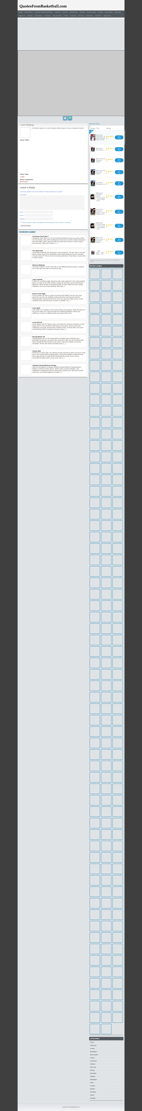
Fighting (47, 16)
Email (22, 218)
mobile (22, 177)
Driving (30, 16)
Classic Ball (36, 353)
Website (22, 221)
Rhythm (81, 16)
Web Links (107, 16)
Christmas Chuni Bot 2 (40, 239)
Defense (118, 12)
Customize (108, 12)
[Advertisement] (71, 34)
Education (38, 16)
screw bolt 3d (37, 325)
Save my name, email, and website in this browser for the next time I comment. (46, 225)
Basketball (29, 12)
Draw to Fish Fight (38, 296)
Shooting (89, 16)
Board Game (91, 12)
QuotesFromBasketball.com (70, 1107)
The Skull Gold (37, 253)
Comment (23, 194)
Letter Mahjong (27, 125)
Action (65, 12)
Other (66, 16)
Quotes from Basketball (44, 12)
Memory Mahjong (38, 268)
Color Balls (36, 310)
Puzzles (73, 16)
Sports (57, 12)
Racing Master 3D (38, 339)
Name (22, 214)
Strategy (98, 16)
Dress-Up (22, 16)
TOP (91, 131)
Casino (100, 12)
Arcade (82, 12)
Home (21, 12)
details (92, 261)
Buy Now (119, 137)
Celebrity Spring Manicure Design (44, 368)
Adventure (73, 12)
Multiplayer (57, 16)
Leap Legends (37, 282)
